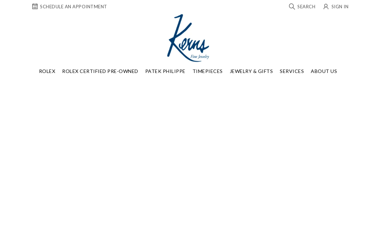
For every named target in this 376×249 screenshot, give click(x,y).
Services (292, 71)
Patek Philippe (165, 71)
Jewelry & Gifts (251, 71)
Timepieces (207, 71)
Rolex (47, 71)
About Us (324, 71)
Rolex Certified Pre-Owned (100, 71)
